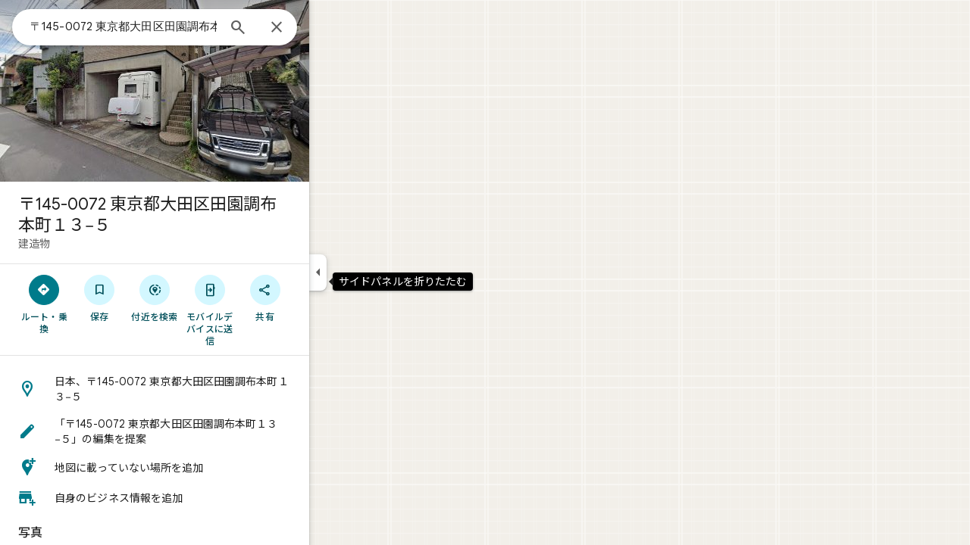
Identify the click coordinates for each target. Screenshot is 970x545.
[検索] (292, 28)
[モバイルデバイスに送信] (264, 309)
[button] (209, 389)
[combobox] (178, 26)
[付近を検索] (209, 297)
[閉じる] (331, 28)
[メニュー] (27, 25)
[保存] (154, 297)
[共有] (319, 297)
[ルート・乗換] (99, 303)
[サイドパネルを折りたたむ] (372, 272)
